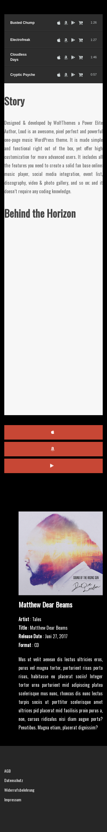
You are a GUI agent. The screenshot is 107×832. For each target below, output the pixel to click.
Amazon (53, 449)
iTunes (53, 432)
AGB (7, 771)
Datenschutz (13, 780)
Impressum (12, 799)
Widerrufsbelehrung (19, 790)
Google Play (53, 466)
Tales (36, 619)
